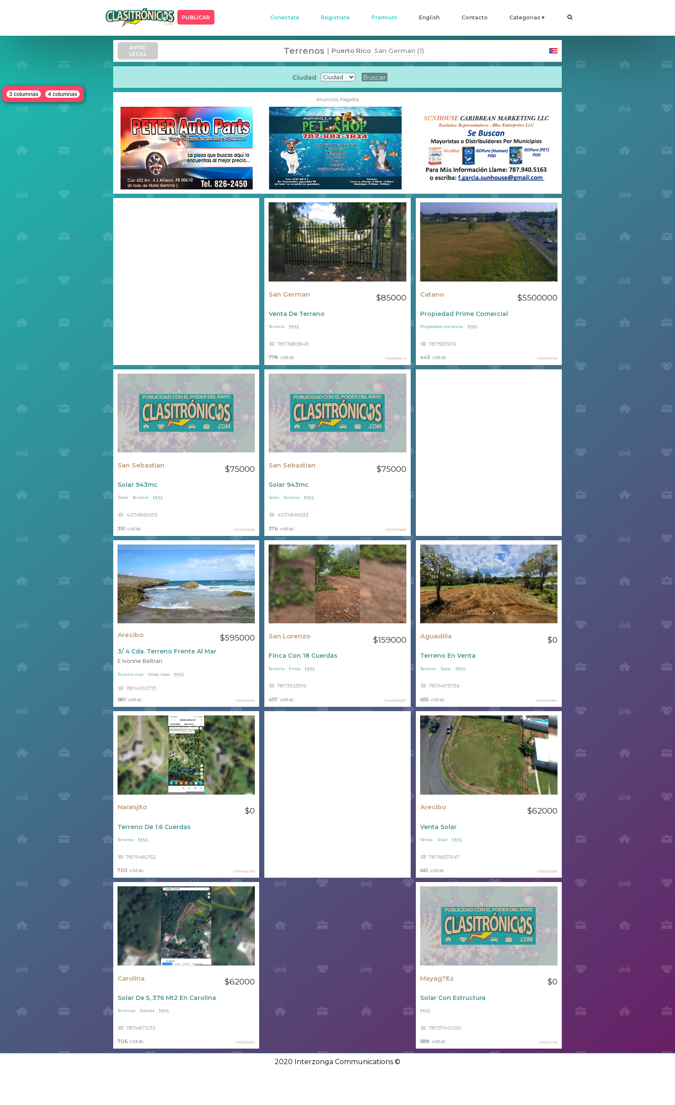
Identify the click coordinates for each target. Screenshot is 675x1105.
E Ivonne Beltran (140, 661)
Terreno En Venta (448, 655)
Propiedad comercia (441, 326)
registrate (335, 17)
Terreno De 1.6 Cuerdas (154, 827)
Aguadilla (436, 636)
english (429, 17)
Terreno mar (131, 674)
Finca (294, 669)
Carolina (131, 978)
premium (384, 17)
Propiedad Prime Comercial (464, 314)
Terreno (277, 326)
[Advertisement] (186, 281)
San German (289, 294)
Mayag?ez (437, 978)
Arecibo (130, 635)
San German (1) (397, 50)
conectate (284, 17)
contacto (474, 17)
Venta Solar (438, 827)
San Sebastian (141, 465)
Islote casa (159, 674)
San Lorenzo (289, 636)
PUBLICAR (196, 17)
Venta (426, 839)
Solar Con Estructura (453, 998)
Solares (147, 1010)
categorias (524, 17)
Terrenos (126, 1010)
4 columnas (62, 94)
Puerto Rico (351, 50)
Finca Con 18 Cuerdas (303, 655)
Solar (123, 497)
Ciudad (304, 77)
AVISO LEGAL (138, 50)
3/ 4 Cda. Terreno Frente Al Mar (167, 651)
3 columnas (23, 94)
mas (294, 326)
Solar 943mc (138, 485)
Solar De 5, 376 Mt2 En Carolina (167, 998)
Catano (432, 294)
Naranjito (132, 807)
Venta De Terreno (297, 314)
